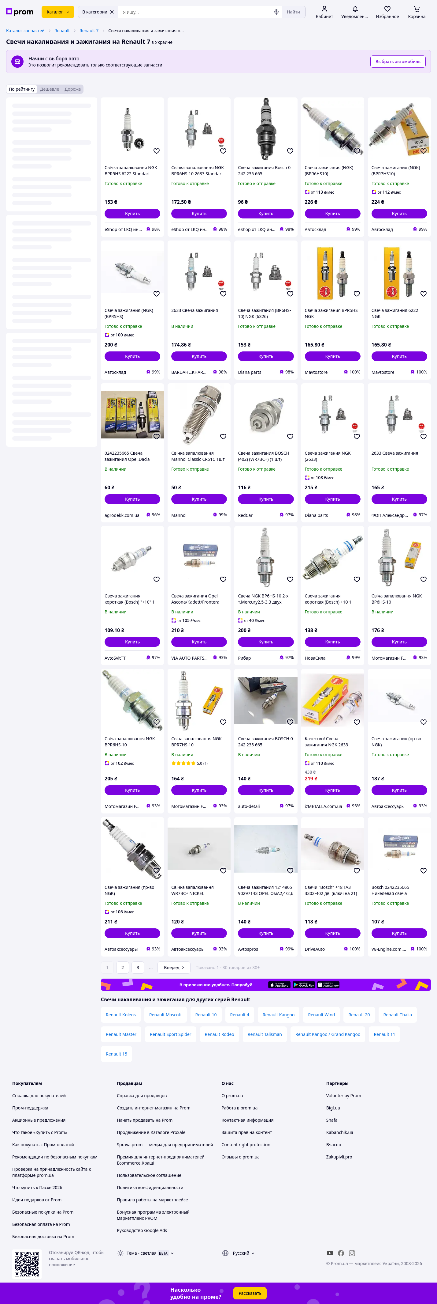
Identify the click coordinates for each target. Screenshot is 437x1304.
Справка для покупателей (39, 1095)
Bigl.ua (333, 1108)
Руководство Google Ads (142, 1230)
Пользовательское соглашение (149, 1175)
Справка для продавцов (142, 1095)
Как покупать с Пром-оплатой (43, 1144)
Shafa (332, 1120)
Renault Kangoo (279, 1015)
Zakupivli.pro (339, 1157)
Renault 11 (384, 1034)
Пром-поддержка (30, 1108)
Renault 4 (239, 1015)
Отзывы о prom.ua (241, 1157)
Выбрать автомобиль (398, 61)
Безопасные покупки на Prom (42, 1212)
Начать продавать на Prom (144, 1120)
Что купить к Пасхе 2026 (37, 1187)
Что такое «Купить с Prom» (39, 1132)
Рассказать (250, 1293)
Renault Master (121, 1034)
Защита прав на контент (247, 1132)
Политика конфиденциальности (150, 1187)
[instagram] (352, 1253)
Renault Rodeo (219, 1034)
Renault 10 (206, 1015)
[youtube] (330, 1253)
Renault (62, 30)
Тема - (142, 1253)
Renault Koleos (121, 1015)
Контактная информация (248, 1120)
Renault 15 (116, 1054)
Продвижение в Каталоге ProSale (151, 1132)
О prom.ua (232, 1095)
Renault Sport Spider (170, 1034)
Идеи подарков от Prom (36, 1200)
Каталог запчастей (25, 30)
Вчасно (333, 1144)
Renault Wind (321, 1015)
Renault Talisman (265, 1034)
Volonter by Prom (343, 1095)
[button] (132, 213)
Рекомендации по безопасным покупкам (54, 1157)
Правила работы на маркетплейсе (152, 1200)
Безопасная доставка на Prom (43, 1236)
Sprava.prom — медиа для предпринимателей (165, 1144)
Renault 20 (359, 1015)
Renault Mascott (165, 1015)
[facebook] (341, 1253)
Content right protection (246, 1144)
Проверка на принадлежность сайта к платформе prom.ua (51, 1172)
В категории (98, 12)
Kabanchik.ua (339, 1132)
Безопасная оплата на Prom (41, 1224)
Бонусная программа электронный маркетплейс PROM (153, 1215)
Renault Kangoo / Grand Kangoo (327, 1034)
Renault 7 (89, 30)
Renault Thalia (397, 1015)
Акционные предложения (38, 1120)
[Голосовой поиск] (276, 12)
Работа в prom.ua (240, 1108)
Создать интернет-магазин (144, 1108)
